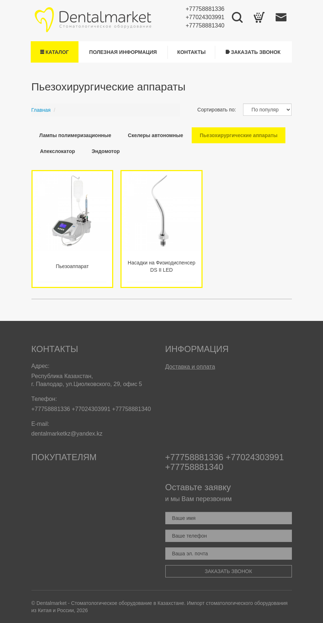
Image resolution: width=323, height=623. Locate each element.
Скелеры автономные (155, 135)
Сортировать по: (216, 110)
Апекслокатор (57, 151)
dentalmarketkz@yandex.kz (67, 434)
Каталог (54, 52)
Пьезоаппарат (72, 266)
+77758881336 (205, 9)
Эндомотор (106, 151)
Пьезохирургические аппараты (238, 135)
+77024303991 (205, 17)
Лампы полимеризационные (75, 135)
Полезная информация (123, 52)
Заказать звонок (253, 52)
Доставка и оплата (190, 367)
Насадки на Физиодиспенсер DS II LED (161, 266)
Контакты (191, 52)
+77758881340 (205, 25)
